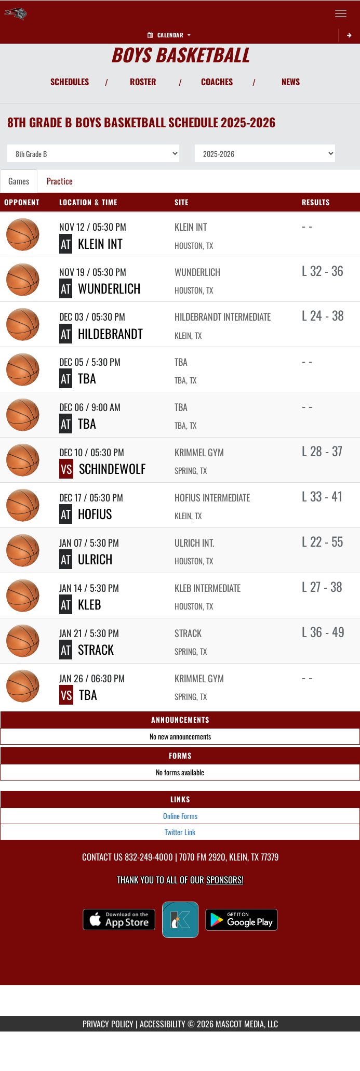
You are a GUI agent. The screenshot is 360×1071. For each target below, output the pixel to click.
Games (18, 181)
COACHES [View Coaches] (217, 81)
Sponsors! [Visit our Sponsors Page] (224, 879)
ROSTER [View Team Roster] (143, 81)
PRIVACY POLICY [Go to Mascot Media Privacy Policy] (108, 1023)
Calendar (169, 35)
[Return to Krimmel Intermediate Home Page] (15, 14)
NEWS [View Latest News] (291, 81)
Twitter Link (180, 831)
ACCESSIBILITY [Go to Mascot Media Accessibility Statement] (162, 1023)
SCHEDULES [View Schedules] (69, 81)
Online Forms (180, 815)
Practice (60, 181)
